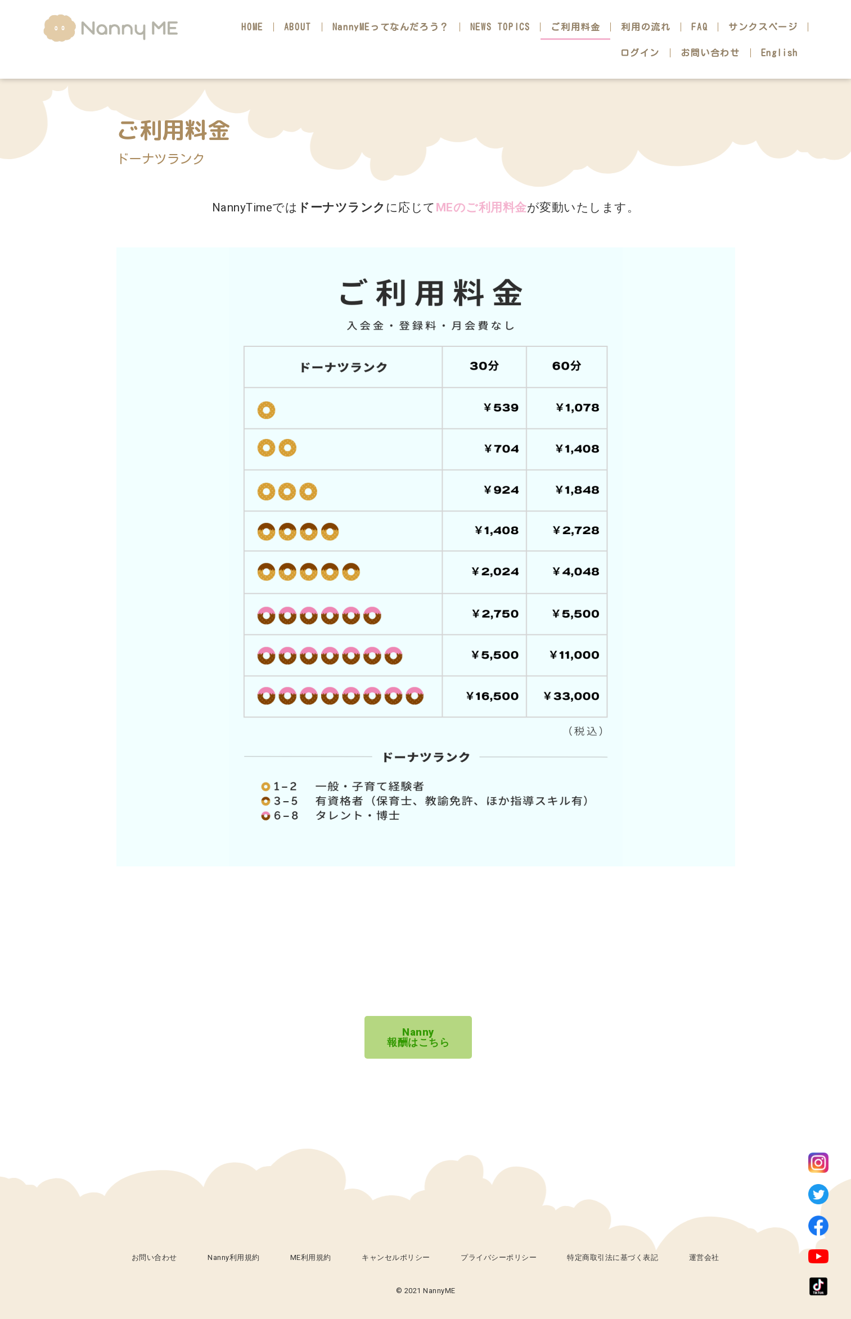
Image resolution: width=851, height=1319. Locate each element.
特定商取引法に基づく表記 (612, 1257)
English (779, 52)
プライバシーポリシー (499, 1257)
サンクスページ (763, 26)
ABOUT (298, 26)
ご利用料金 (575, 26)
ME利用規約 (310, 1257)
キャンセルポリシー (396, 1257)
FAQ (699, 26)
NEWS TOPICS (500, 26)
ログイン (640, 52)
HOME (252, 26)
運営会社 (704, 1257)
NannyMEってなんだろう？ (390, 26)
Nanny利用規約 (234, 1257)
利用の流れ (645, 26)
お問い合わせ (710, 52)
